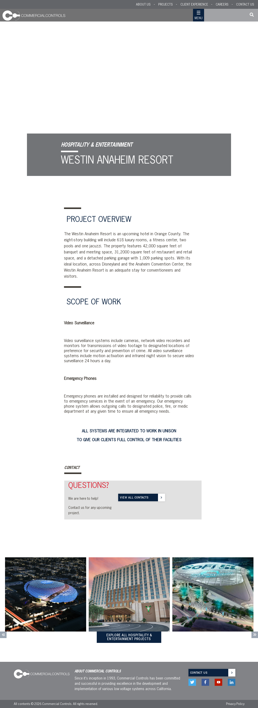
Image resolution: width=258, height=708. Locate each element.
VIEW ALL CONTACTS (134, 497)
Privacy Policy (235, 704)
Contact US (245, 4)
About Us (143, 4)
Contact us (198, 672)
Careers (222, 4)
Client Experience (194, 4)
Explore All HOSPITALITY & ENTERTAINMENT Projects (129, 637)
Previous (3, 635)
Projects (165, 4)
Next (254, 635)
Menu (199, 18)
